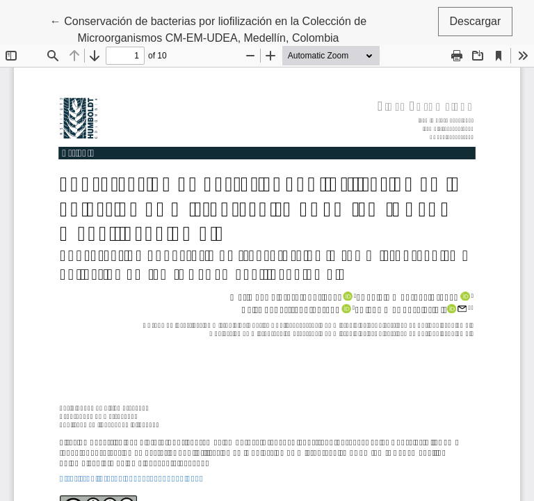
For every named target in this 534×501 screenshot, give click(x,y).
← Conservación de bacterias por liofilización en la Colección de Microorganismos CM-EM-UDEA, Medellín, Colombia (208, 28)
